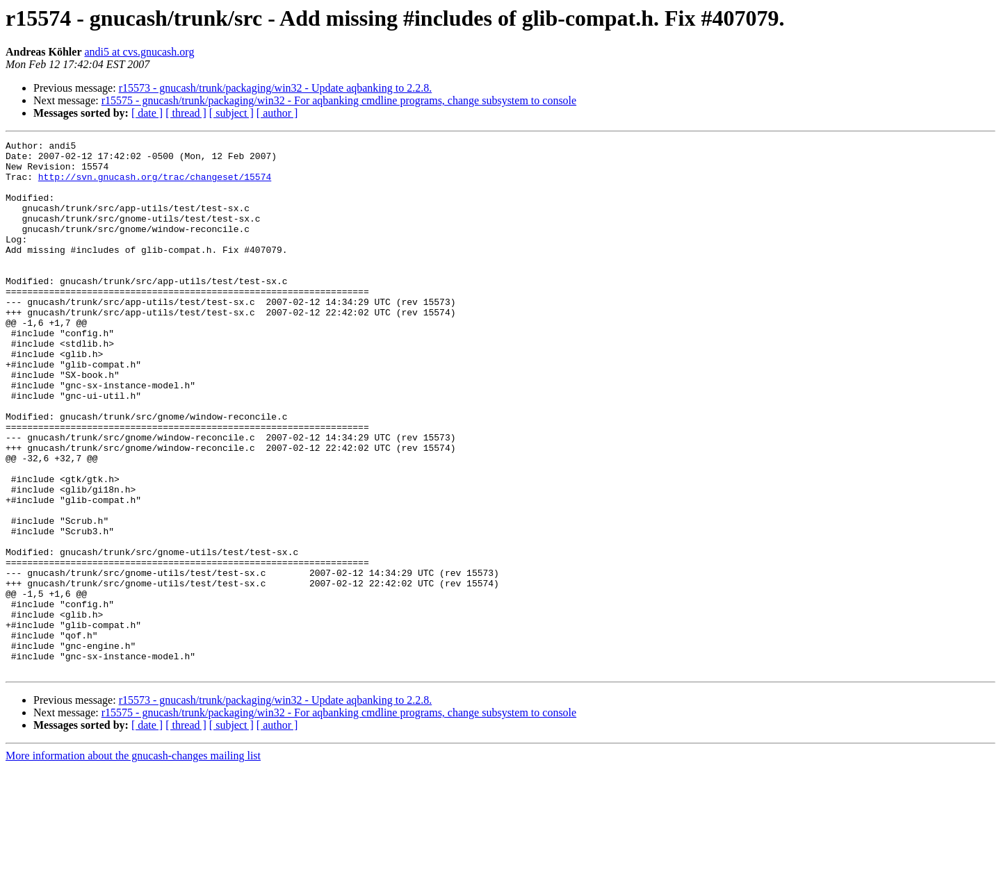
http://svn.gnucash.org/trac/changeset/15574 (154, 185)
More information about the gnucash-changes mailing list (133, 862)
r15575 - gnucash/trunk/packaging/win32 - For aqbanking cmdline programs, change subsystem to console (338, 100)
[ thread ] (185, 113)
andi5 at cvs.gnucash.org (139, 52)
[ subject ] (231, 113)
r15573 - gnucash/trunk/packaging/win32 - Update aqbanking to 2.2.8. (275, 88)
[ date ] (147, 113)
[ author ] (277, 113)
